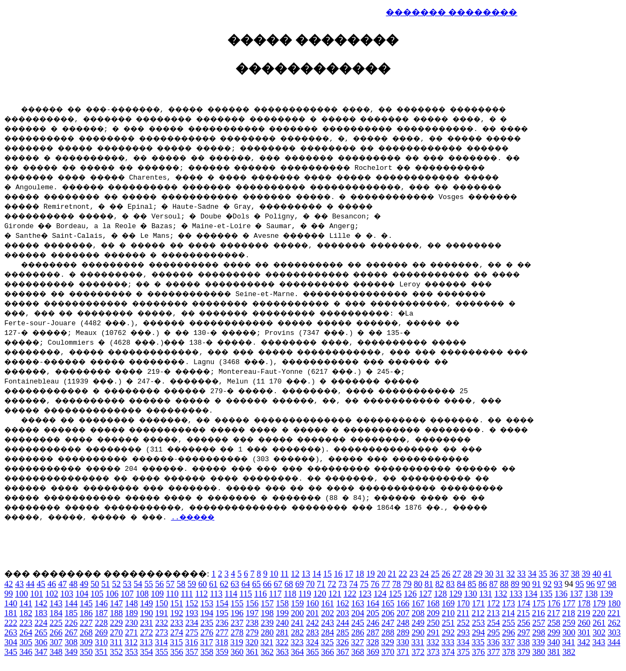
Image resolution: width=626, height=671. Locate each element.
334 (462, 642)
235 (206, 622)
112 (201, 593)
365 (312, 651)
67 (278, 583)
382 (568, 651)
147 (116, 603)
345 (10, 651)
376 (478, 651)
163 (357, 603)
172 (493, 603)
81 (429, 583)
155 (237, 603)
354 (146, 651)
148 (131, 603)
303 (614, 632)
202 (327, 613)
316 (191, 642)
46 (51, 583)
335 (477, 642)
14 (316, 573)
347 (40, 651)
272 (146, 632)
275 (191, 632)
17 (349, 573)
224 (40, 622)
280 (267, 632)
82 (439, 583)
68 (288, 583)
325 (327, 642)
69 (299, 583)
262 (614, 622)
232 (161, 622)
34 (532, 573)
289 (403, 632)
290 (418, 632)
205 (372, 613)
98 (612, 583)
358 (206, 651)
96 (590, 583)
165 (387, 603)
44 (30, 583)
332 (432, 642)
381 (553, 651)
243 (327, 622)
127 (425, 593)
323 (296, 642)
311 (116, 642)
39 (586, 573)
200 (297, 613)
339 (538, 642)
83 (450, 583)
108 (142, 593)
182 (25, 613)
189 (131, 613)
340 (553, 642)
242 (312, 622)
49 (84, 583)
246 (372, 622)
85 (472, 583)
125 (394, 593)
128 (440, 593)
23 (413, 573)
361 (252, 651)
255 (508, 622)
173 (508, 603)
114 (231, 593)
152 (191, 603)
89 (515, 583)
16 (338, 573)
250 (433, 622)
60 (202, 583)
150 (161, 603)
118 (290, 593)
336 (492, 642)
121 (334, 593)
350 (86, 651)
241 (297, 622)
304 (10, 642)
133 (515, 593)
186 (86, 613)
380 (538, 651)
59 (191, 583)
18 (360, 573)
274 (176, 632)
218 (568, 613)
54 (138, 583)
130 (470, 593)
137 (575, 593)
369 (372, 651)
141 (25, 603)
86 (482, 583)
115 (245, 593)
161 (327, 603)
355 (161, 651)
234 (191, 622)
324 (311, 642)
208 (418, 613)
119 (304, 593)
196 (237, 613)
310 (101, 642)
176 (553, 603)
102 (51, 593)
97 (601, 583)
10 (273, 573)
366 (327, 651)
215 (523, 613)
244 (342, 622)
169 (448, 603)
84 (461, 583)
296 (508, 632)
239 (267, 622)
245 (357, 622)
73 (342, 583)
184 (56, 613)
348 (56, 651)
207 (403, 613)
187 (101, 613)
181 (10, 613)
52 (116, 583)
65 (256, 583)
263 (10, 632)
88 (504, 583)
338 (523, 642)
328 (372, 642)
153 (206, 603)
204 (357, 613)
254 (493, 622)
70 (310, 583)
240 (282, 622)
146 (101, 603)
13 (306, 573)
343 (598, 642)
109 (157, 593)
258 (553, 622)
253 (478, 622)
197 (252, 613)
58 (181, 583)
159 (297, 603)
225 (56, 622)
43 (19, 583)
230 (131, 622)
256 (523, 622)
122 (349, 593)
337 (508, 642)
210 (448, 613)
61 (213, 583)
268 (86, 632)
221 (613, 613)
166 (403, 603)
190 (146, 613)
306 (40, 642)
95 (579, 583)
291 (433, 632)
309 (86, 642)
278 (237, 632)
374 (448, 651)
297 (523, 632)
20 (381, 573)
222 (10, 622)
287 (372, 632)
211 (463, 613)
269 (101, 632)
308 (71, 642)
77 (385, 583)
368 (357, 651)
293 (463, 632)
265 (40, 632)
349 (71, 651)
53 (127, 583)
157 (267, 603)
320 (251, 642)
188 (116, 613)
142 (40, 603)
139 (606, 593)
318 (221, 642)
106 (112, 593)
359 (221, 651)
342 (583, 642)
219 (583, 613)
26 (446, 573)
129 (455, 593)
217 (553, 613)
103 (66, 593)
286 (357, 632)
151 (176, 603)
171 (478, 603)
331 (417, 642)
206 (387, 613)
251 (448, 622)
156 (252, 603)
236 (221, 622)
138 (591, 593)
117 (275, 593)
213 (492, 613)
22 (403, 573)
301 (584, 632)
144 (71, 603)
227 (86, 622)
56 (159, 583)
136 (560, 593)
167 (418, 603)
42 (8, 583)
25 (435, 573)
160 (312, 603)
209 (433, 613)
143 (56, 603)
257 (538, 622)
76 (375, 583)
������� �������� (451, 12)
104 (81, 593)
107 (127, 593)
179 (599, 603)
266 (56, 632)
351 (101, 651)
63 (235, 583)
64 (245, 583)
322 (281, 642)
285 (342, 632)
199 (282, 613)
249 (418, 622)
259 (568, 622)
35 (543, 573)
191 (161, 613)
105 (97, 593)
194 (206, 613)
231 (146, 622)
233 (176, 622)
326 (342, 642)
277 (221, 632)
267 (71, 632)
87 (493, 583)
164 (372, 603)
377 (493, 651)
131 (485, 593)
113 (216, 593)
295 (493, 632)
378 (508, 651)
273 (161, 632)
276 (206, 632)
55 (148, 583)
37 (564, 573)
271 (131, 632)
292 (448, 632)
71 (321, 583)
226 (71, 622)
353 (131, 651)
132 (500, 593)
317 (206, 642)
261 (599, 622)
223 (25, 622)
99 (8, 593)
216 (538, 613)
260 (584, 622)
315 (176, 642)
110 (172, 593)
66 (267, 583)
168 (433, 603)
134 (530, 593)
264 (25, 632)
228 (101, 622)
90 (525, 583)
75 (364, 583)
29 (478, 573)
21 (392, 573)
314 (161, 642)
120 (319, 593)
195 (221, 613)
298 (538, 632)
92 (547, 583)
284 (327, 632)
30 (489, 573)
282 (297, 632)
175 (538, 603)
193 (191, 613)
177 (568, 603)
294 (478, 632)
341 (568, 642)
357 (191, 651)
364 (297, 651)
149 (146, 603)
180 (614, 603)
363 (282, 651)
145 (86, 603)
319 (236, 642)
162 (342, 603)
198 (267, 613)
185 (71, 613)
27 (457, 573)
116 (260, 593)
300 (568, 632)
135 (545, 593)
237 (237, 622)
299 (553, 632)
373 (433, 651)
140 (10, 603)
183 (40, 613)
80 (418, 583)
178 (584, 603)
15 (327, 573)
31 (500, 573)
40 (597, 573)
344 (613, 642)
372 (418, 651)
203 (342, 613)
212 (477, 613)
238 (252, 622)
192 (176, 613)
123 (364, 593)
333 (447, 642)
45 (41, 583)
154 (221, 603)
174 (523, 603)
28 (467, 573)
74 (353, 583)
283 (312, 632)
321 (266, 642)
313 (146, 642)
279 (252, 632)
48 (73, 583)
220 (598, 613)
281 (282, 632)
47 (62, 583)
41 (607, 573)
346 (25, 651)
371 (403, 651)
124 (379, 593)
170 (463, 603)
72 (332, 583)
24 (424, 573)
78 (396, 583)
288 (387, 632)
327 (357, 642)
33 (521, 573)
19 (370, 573)
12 (295, 573)
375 (463, 651)
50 (95, 583)
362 (267, 651)
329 (387, 642)
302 (599, 632)
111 (186, 593)
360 (237, 651)
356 (176, 651)
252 (463, 622)
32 (510, 573)
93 (558, 583)
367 (342, 651)
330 (402, 642)
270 (116, 632)
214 (508, 613)
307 (56, 642)
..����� (223, 517)
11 (284, 573)
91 (536, 583)
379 (523, 651)
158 (282, 603)
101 (36, 593)
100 (21, 593)
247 (387, 622)
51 (105, 583)
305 (25, 642)
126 (410, 593)
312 (130, 642)
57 (170, 583)
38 (575, 573)
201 (312, 613)
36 (554, 573)
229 (116, 622)
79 (407, 583)
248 (403, 622)
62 (224, 583)
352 (116, 651)
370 (387, 651)
